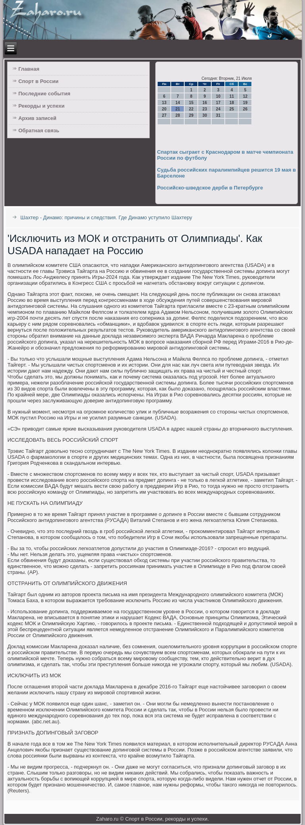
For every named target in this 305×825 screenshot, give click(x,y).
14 (178, 102)
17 (218, 102)
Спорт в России (38, 81)
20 (164, 109)
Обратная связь (38, 130)
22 (191, 109)
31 (218, 115)
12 (245, 96)
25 (232, 109)
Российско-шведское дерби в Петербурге (210, 188)
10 (218, 96)
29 (191, 115)
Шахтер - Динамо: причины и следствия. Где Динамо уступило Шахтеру (106, 217)
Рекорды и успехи (41, 106)
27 (164, 115)
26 (245, 109)
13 (164, 102)
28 (178, 115)
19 (245, 102)
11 (232, 96)
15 (191, 102)
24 (218, 109)
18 (232, 102)
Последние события (44, 94)
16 (205, 102)
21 (178, 109)
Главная (28, 69)
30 (205, 115)
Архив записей (37, 118)
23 (205, 109)
